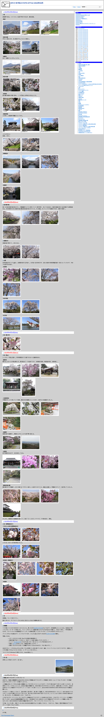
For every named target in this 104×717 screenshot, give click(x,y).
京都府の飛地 (81, 97)
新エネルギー (81, 118)
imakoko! (80, 80)
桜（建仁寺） (82, 16)
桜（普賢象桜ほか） (84, 18)
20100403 (77, 13)
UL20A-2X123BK (50, 633)
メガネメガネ (81, 86)
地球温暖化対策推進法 (82, 111)
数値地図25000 (81, 108)
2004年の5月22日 (38, 628)
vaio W (14, 643)
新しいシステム (81, 88)
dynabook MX (17, 642)
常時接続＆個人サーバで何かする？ (85, 132)
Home (78, 7)
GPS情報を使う (81, 92)
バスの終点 (80, 70)
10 (81, 28)
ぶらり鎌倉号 (81, 75)
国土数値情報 (81, 105)
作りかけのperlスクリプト (83, 90)
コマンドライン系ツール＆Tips (84, 127)
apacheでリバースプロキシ (83, 104)
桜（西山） (82, 17)
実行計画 (80, 114)
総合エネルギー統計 (82, 121)
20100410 (77, 16)
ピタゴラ (80, 98)
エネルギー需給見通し (82, 125)
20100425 (77, 22)
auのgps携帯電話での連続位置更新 (85, 81)
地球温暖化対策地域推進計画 (84, 116)
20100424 (77, 21)
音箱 (79, 101)
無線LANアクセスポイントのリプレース (87, 23)
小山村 (79, 63)
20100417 (77, 18)
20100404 (77, 15)
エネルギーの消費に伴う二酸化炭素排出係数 (87, 124)
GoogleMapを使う (81, 82)
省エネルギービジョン (82, 113)
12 (83, 28)
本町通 (79, 74)
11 (82, 28)
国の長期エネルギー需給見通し (84, 130)
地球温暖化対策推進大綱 (83, 120)
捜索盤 (79, 103)
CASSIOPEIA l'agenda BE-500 (84, 131)
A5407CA (80, 96)
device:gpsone (81, 93)
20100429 (77, 24)
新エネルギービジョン (82, 115)
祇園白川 (86, 15)
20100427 (77, 23)
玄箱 (79, 71)
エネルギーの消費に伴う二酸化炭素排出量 (86, 126)
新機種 (81, 21)
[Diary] (12, 715)
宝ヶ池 (81, 22)
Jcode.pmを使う (81, 73)
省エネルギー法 (81, 119)
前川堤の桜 (82, 15)
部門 (79, 110)
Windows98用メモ (81, 128)
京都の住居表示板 (81, 78)
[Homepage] (7, 715)
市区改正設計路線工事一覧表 (84, 64)
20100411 (77, 17)
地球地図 (80, 107)
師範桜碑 (80, 69)
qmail (79, 102)
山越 (89, 15)
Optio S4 (80, 109)
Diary (74, 7)
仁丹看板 (80, 68)
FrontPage (80, 79)
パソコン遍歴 (81, 91)
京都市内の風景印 (81, 65)
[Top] (2, 715)
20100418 (77, 19)
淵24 (79, 76)
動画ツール (80, 95)
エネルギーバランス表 (82, 122)
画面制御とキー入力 (82, 99)
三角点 (79, 67)
